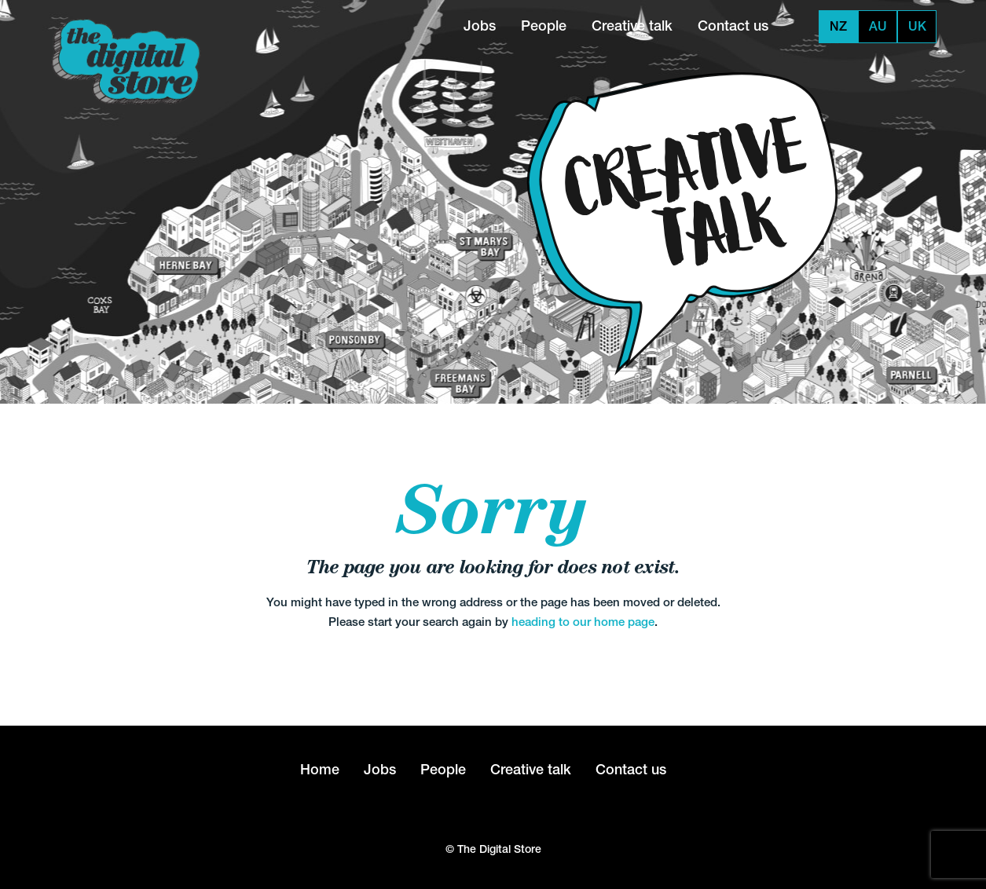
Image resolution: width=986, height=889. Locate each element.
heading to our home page (582, 621)
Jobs (480, 25)
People (543, 25)
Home (319, 769)
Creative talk (632, 25)
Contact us (733, 25)
